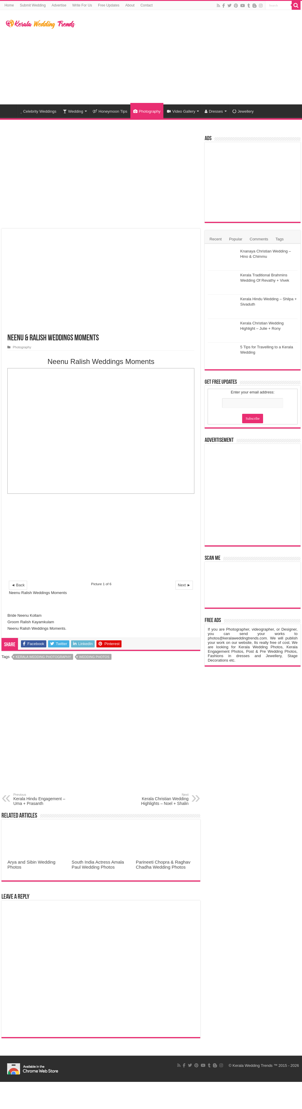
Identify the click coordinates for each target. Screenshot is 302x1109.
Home (9, 5)
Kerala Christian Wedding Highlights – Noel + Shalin (158, 799)
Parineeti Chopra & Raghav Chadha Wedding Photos (163, 864)
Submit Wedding (33, 5)
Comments (259, 239)
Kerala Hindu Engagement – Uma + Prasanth (43, 799)
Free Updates (108, 5)
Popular (235, 239)
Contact (146, 5)
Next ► (184, 585)
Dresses (214, 111)
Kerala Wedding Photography (43, 657)
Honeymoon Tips (110, 111)
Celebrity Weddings (38, 111)
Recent (215, 239)
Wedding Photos (94, 657)
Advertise (59, 5)
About (129, 5)
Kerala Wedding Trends (253, 1065)
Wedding (73, 111)
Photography (147, 111)
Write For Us (82, 5)
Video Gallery (181, 111)
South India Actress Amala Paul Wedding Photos (98, 864)
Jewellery (243, 111)
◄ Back (17, 585)
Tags (279, 239)
